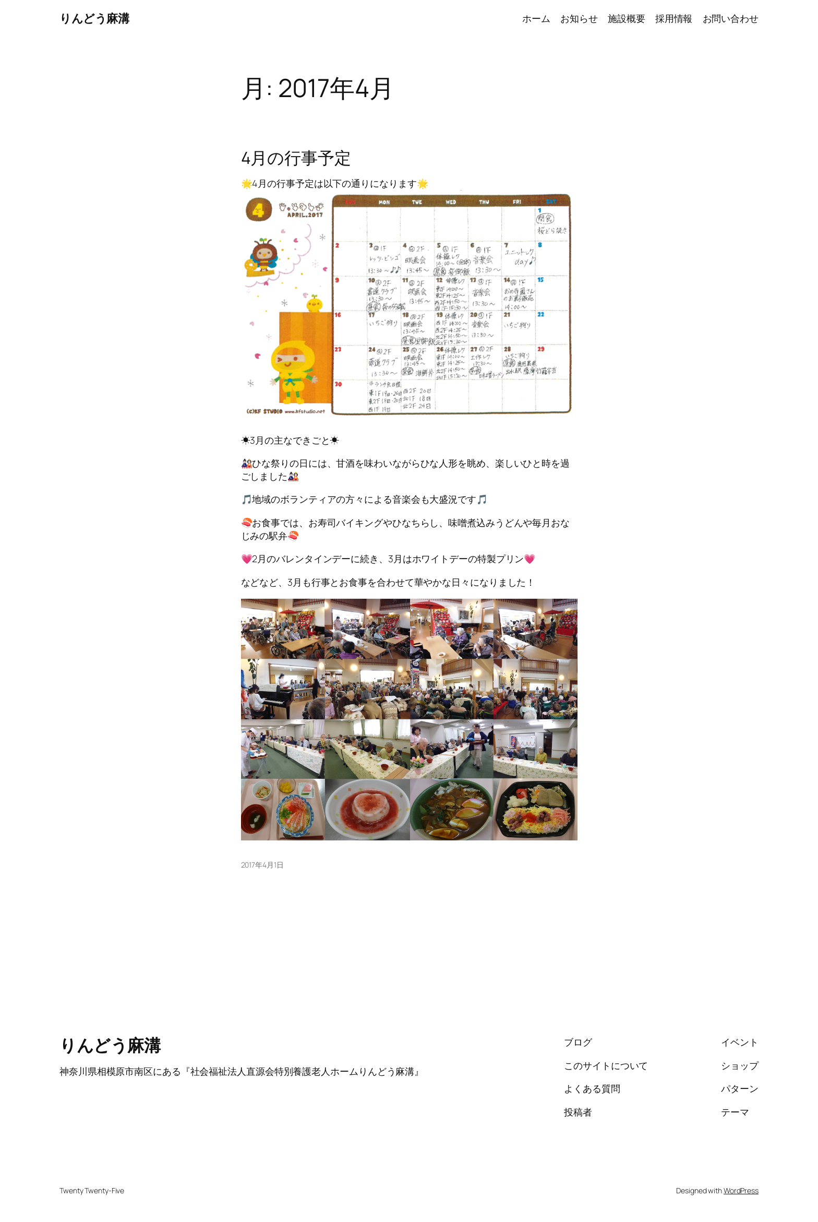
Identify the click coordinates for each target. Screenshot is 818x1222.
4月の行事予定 (296, 157)
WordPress (741, 1190)
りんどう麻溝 (94, 18)
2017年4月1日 (262, 865)
